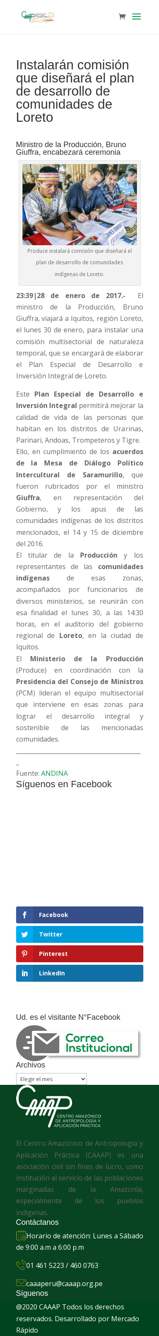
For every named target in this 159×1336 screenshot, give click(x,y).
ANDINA (54, 773)
